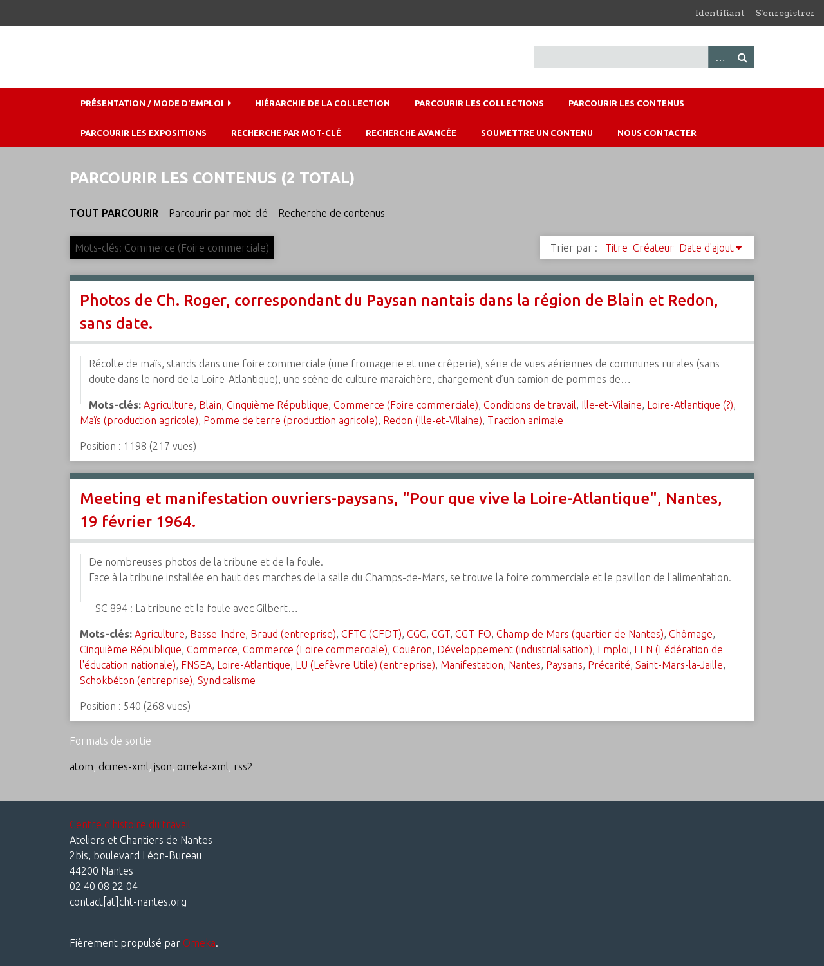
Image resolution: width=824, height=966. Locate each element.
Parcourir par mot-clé (218, 213)
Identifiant (720, 13)
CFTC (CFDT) (371, 634)
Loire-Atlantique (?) (690, 405)
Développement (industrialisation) (514, 649)
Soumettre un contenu (537, 132)
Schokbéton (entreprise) (136, 680)
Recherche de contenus (331, 213)
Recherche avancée (411, 132)
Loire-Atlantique (253, 665)
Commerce (212, 649)
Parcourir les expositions (143, 132)
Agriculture (169, 405)
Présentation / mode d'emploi (151, 102)
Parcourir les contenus (626, 102)
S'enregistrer (785, 13)
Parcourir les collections (479, 102)
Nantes (525, 665)
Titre (616, 248)
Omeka (199, 943)
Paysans (564, 665)
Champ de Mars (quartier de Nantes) (580, 634)
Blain (210, 405)
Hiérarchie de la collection (323, 102)
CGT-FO (473, 634)
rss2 (243, 766)
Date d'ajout (706, 248)
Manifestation (471, 665)
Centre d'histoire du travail (130, 824)
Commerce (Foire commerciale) (405, 405)
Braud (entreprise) (293, 634)
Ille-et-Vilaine (611, 405)
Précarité (609, 665)
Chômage (691, 634)
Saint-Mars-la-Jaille (679, 665)
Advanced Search (719, 57)
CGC (416, 634)
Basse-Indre (217, 634)
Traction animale (525, 420)
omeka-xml (203, 766)
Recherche (742, 57)
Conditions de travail (529, 405)
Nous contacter (657, 132)
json (163, 766)
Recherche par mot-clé (286, 132)
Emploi (613, 649)
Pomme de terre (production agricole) (290, 420)
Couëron (412, 649)
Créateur (653, 248)
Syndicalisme (227, 680)
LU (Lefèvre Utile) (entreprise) (365, 665)
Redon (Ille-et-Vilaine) (432, 420)
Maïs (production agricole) (139, 420)
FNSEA (196, 665)
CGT (440, 634)
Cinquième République (277, 405)
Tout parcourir (114, 213)
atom (81, 766)
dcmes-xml (123, 766)
